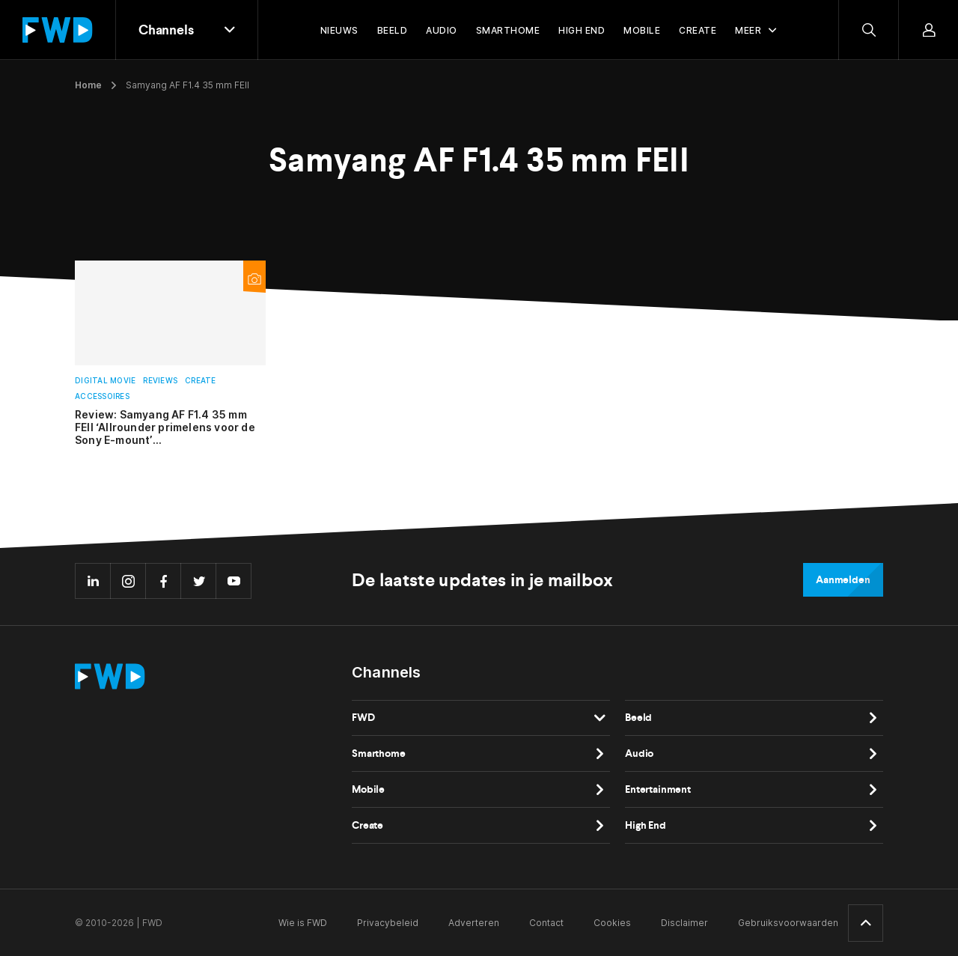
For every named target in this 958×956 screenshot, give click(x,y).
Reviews (160, 381)
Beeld (638, 717)
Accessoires (102, 396)
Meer (748, 30)
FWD (363, 717)
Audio (639, 753)
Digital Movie (105, 381)
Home (88, 85)
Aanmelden (843, 580)
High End (645, 825)
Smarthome (379, 753)
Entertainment (658, 789)
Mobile (368, 789)
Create (200, 381)
